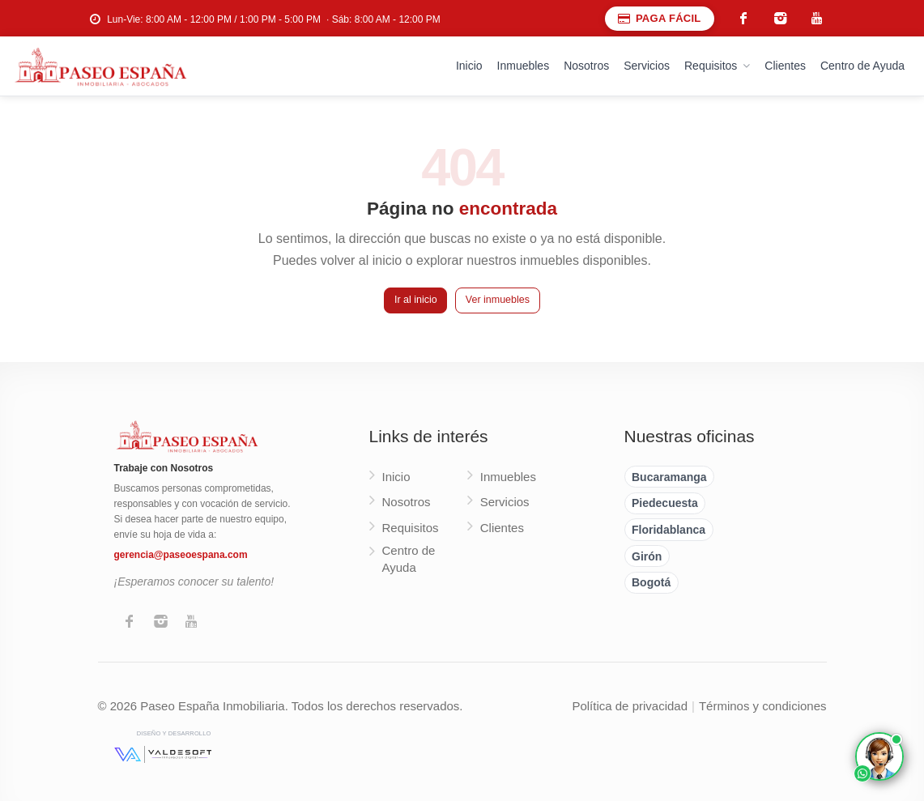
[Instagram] (160, 623)
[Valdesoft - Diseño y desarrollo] (162, 754)
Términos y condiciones (763, 706)
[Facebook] (129, 623)
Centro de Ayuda (862, 65)
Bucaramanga (669, 477)
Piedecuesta (665, 502)
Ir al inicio (415, 299)
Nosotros (586, 65)
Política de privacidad (630, 706)
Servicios (647, 65)
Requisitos (710, 65)
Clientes (785, 65)
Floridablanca (668, 529)
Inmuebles (523, 65)
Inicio (469, 65)
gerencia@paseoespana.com (181, 554)
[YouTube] (191, 623)
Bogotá (651, 582)
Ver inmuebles (498, 299)
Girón (647, 556)
